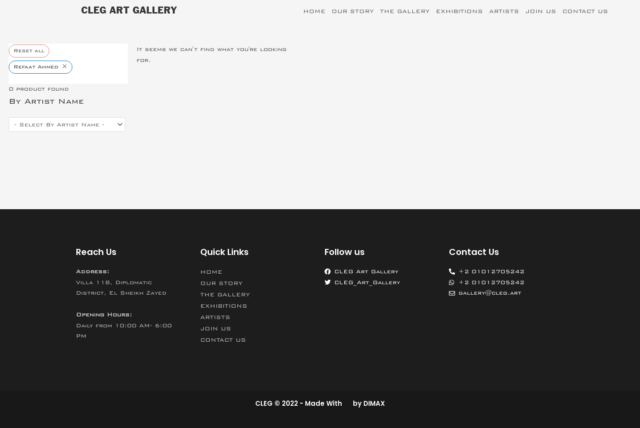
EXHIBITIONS (459, 11)
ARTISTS (504, 11)
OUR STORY (353, 11)
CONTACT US (585, 11)
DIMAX (374, 403)
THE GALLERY (405, 11)
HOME (314, 11)
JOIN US (540, 11)
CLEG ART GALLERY (129, 11)
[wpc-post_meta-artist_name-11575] (67, 124)
